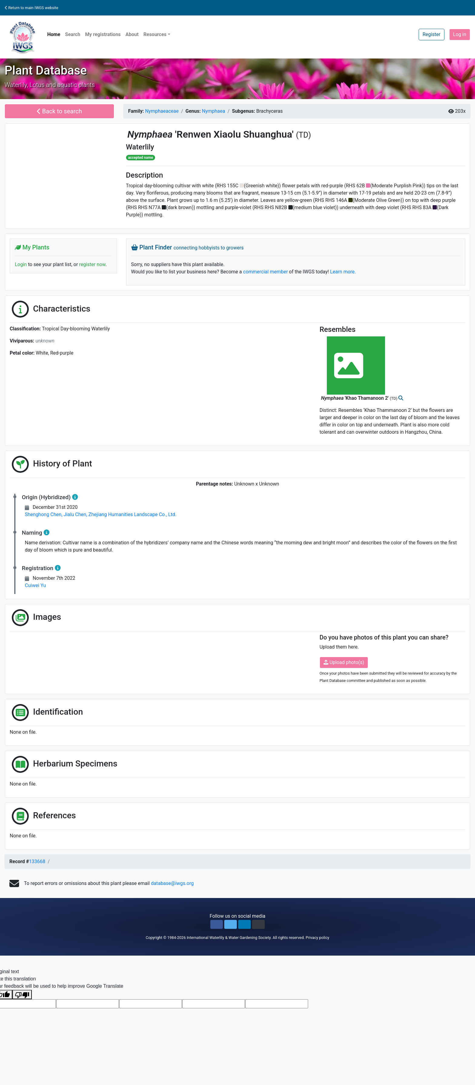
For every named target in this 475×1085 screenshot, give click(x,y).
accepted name (140, 157)
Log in (459, 34)
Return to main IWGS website (31, 7)
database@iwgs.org (172, 883)
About (131, 34)
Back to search (59, 111)
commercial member (265, 272)
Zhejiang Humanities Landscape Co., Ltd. (132, 514)
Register (431, 34)
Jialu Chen (76, 514)
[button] (216, 924)
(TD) (303, 134)
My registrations (103, 34)
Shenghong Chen (44, 514)
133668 (37, 861)
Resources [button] (154, 34)
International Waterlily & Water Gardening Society (229, 937)
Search (72, 34)
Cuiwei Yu (35, 585)
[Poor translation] (22, 994)
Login (21, 264)
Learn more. (343, 272)
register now (92, 264)
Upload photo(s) (344, 662)
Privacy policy (317, 937)
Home (53, 34)
